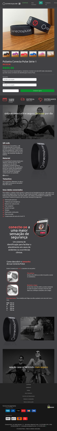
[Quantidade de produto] (11, 90)
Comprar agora (37, 90)
